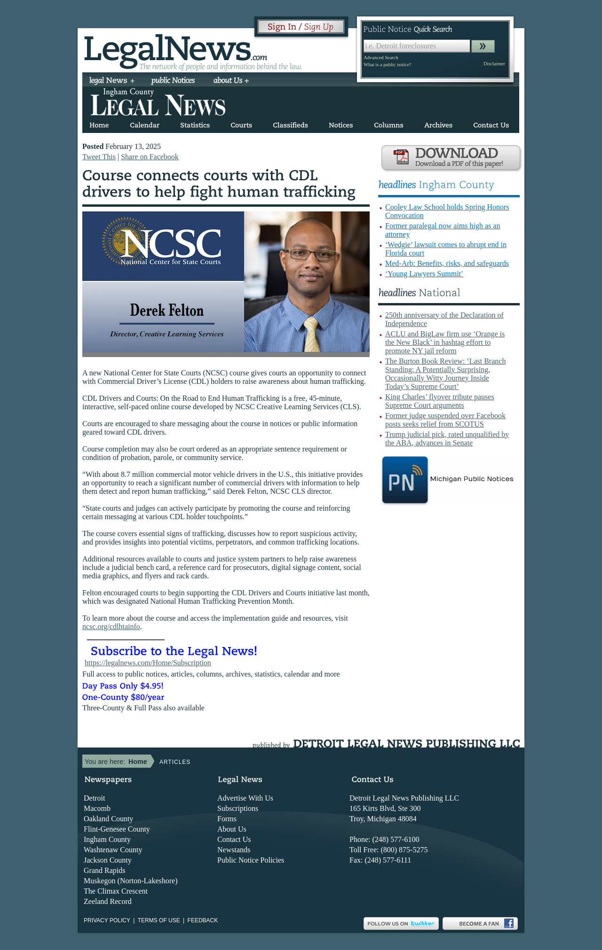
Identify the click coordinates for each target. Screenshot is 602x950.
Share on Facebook (150, 157)
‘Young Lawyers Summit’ (424, 274)
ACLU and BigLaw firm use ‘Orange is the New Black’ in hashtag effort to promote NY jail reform (445, 342)
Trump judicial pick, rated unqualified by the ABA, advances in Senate (447, 438)
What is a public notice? (387, 64)
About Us (231, 829)
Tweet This (99, 157)
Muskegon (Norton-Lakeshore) (131, 881)
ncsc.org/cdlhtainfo (111, 627)
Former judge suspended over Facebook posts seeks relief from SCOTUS (445, 420)
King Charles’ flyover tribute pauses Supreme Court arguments (439, 401)
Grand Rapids (104, 870)
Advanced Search (381, 57)
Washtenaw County (113, 850)
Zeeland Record (108, 901)
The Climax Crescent (116, 891)
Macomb (97, 808)
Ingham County (107, 839)
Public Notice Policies (250, 860)
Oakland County (108, 819)
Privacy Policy (107, 920)
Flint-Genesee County (117, 829)
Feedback (203, 920)
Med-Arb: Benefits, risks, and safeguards (447, 263)
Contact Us (234, 839)
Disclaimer (494, 63)
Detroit (94, 798)
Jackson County (108, 860)
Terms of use (159, 920)
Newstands (233, 850)
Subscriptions (237, 808)
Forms (227, 819)
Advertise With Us (245, 798)
